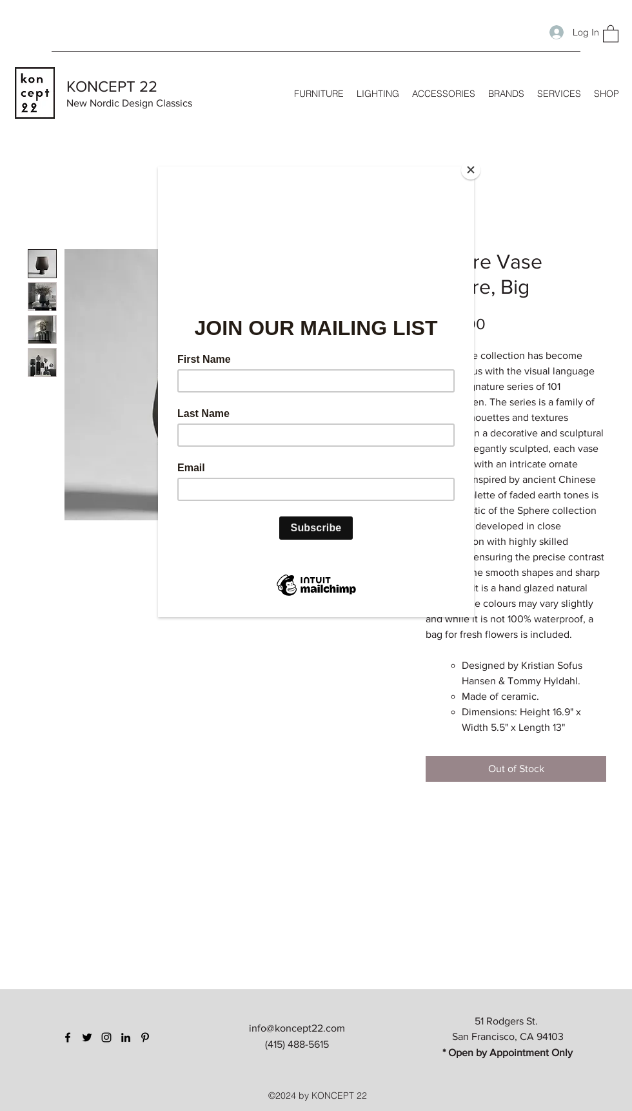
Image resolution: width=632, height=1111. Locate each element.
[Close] (470, 169)
